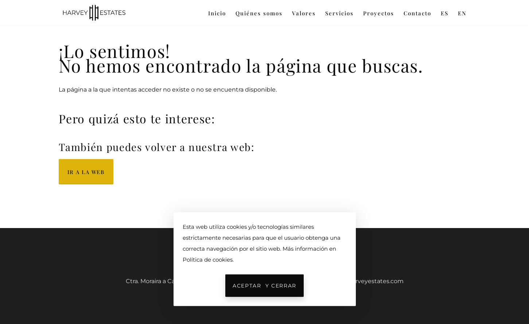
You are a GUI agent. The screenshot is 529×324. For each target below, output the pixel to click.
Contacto (417, 13)
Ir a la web (86, 172)
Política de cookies (208, 259)
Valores (304, 13)
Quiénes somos (259, 13)
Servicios (339, 13)
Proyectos (378, 13)
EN (462, 13)
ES (444, 13)
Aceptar (264, 285)
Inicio (217, 13)
